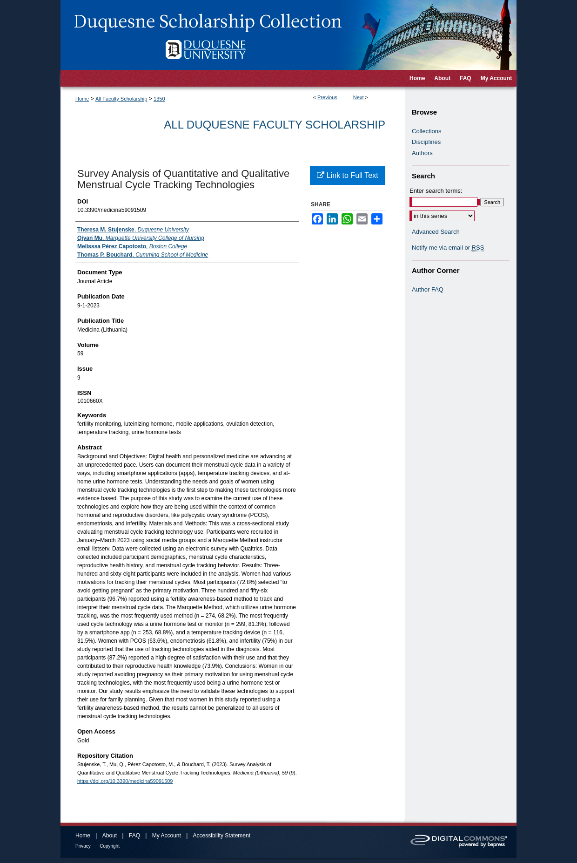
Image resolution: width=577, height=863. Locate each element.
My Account (166, 835)
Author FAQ (427, 289)
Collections (427, 131)
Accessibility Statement (221, 835)
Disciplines (426, 141)
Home (82, 99)
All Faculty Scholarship (121, 99)
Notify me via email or (448, 247)
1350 (159, 99)
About (109, 835)
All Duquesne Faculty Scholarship (274, 124)
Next (358, 97)
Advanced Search (436, 231)
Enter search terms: (435, 190)
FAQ (134, 835)
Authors (422, 152)
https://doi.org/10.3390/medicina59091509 (125, 781)
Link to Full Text (347, 175)
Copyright (110, 846)
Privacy (83, 846)
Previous (327, 97)
